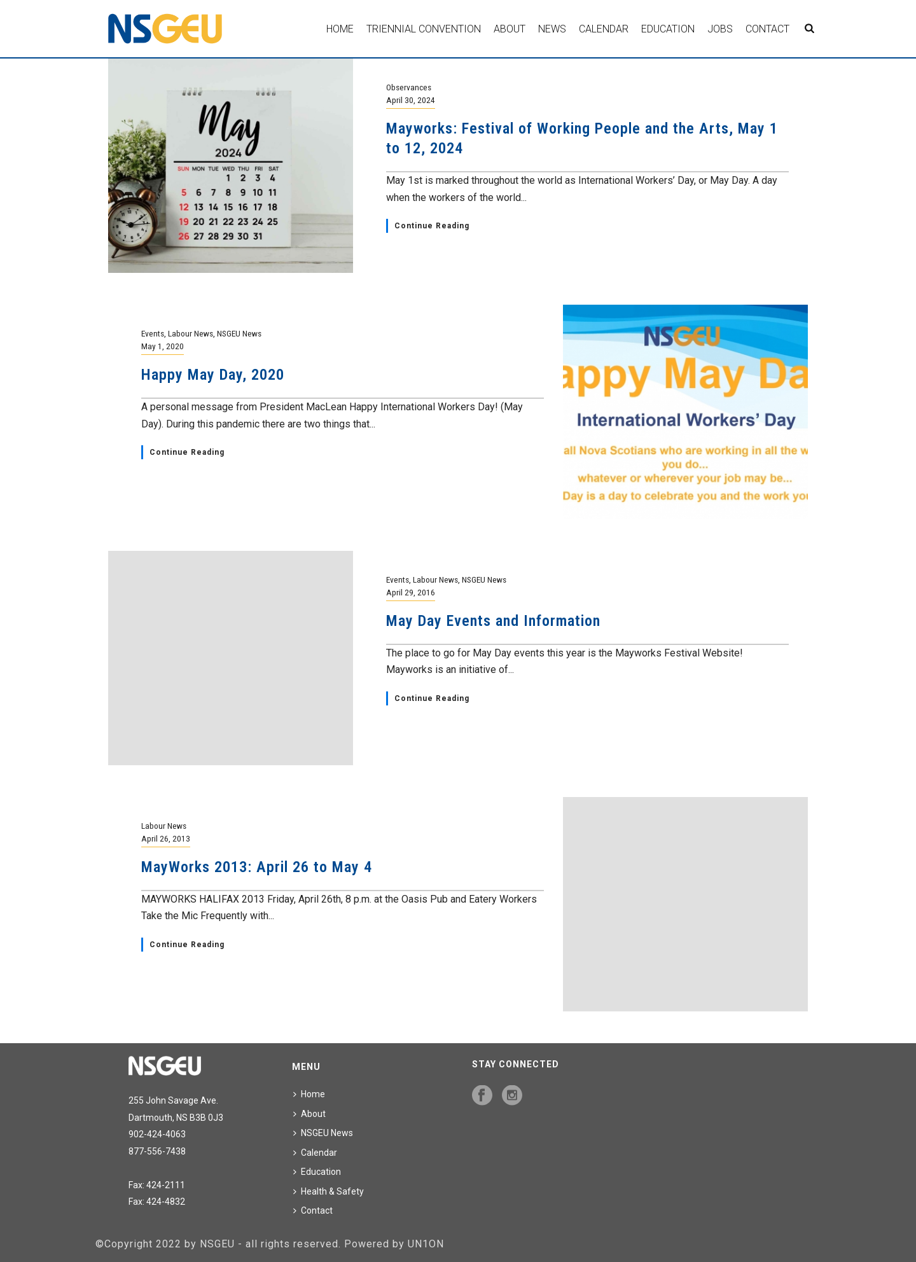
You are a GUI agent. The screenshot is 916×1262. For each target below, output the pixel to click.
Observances (408, 87)
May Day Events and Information (493, 621)
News (552, 29)
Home (340, 29)
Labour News (190, 333)
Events (152, 333)
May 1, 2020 (162, 346)
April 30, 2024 (410, 100)
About (509, 29)
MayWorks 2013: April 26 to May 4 (256, 867)
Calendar (603, 29)
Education (668, 29)
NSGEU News (239, 333)
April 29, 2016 (410, 592)
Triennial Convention (423, 29)
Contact (767, 29)
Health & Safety (328, 1191)
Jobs (720, 29)
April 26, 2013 (165, 838)
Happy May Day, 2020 (212, 375)
